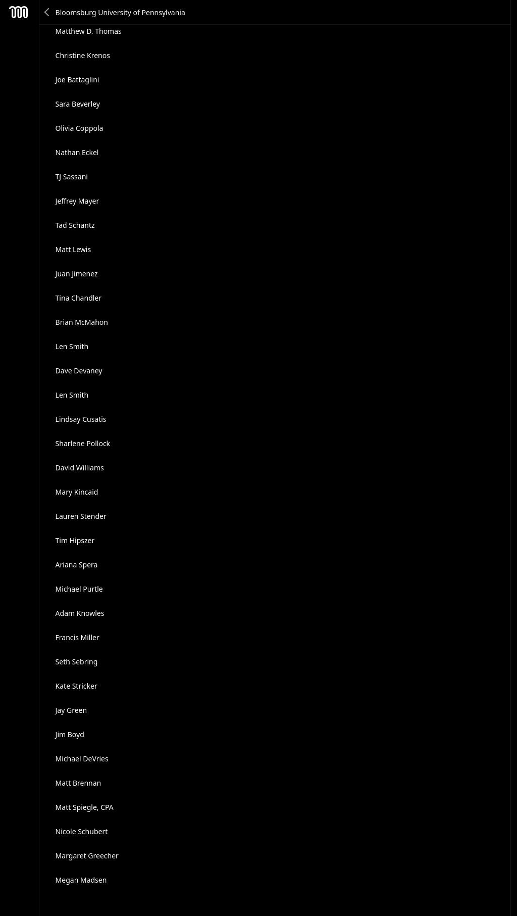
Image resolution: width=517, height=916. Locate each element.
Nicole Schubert (82, 831)
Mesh (19, 12)
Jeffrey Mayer (77, 201)
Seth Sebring (77, 661)
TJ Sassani (72, 176)
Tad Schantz (75, 225)
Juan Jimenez (77, 273)
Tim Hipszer (75, 540)
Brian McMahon (82, 322)
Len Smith (72, 346)
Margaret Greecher (87, 855)
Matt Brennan (78, 783)
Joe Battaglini (77, 79)
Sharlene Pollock (83, 443)
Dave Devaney (79, 370)
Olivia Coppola (80, 128)
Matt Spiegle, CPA (85, 807)
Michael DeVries (82, 758)
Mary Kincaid (77, 492)
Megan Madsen (81, 880)
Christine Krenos (83, 55)
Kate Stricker (76, 686)
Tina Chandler (78, 298)
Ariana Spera (77, 564)
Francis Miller (77, 637)
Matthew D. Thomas (89, 31)
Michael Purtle (79, 589)
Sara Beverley (78, 104)
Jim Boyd (70, 734)
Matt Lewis (73, 249)
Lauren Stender (81, 516)
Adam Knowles (80, 613)
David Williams (80, 467)
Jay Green (71, 710)
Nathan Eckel (77, 152)
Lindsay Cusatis (81, 419)
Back (47, 12)
